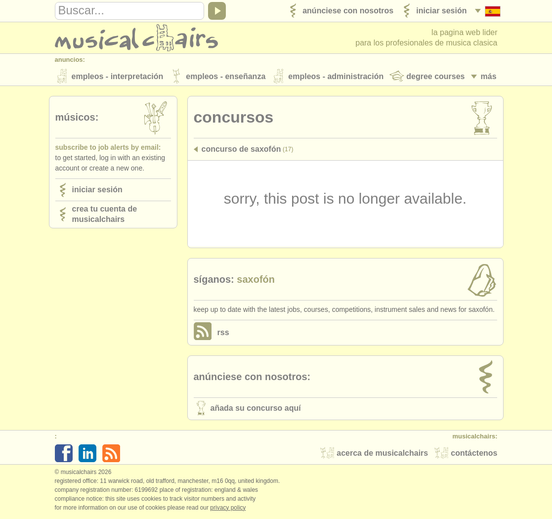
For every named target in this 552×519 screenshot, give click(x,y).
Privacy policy (228, 508)
